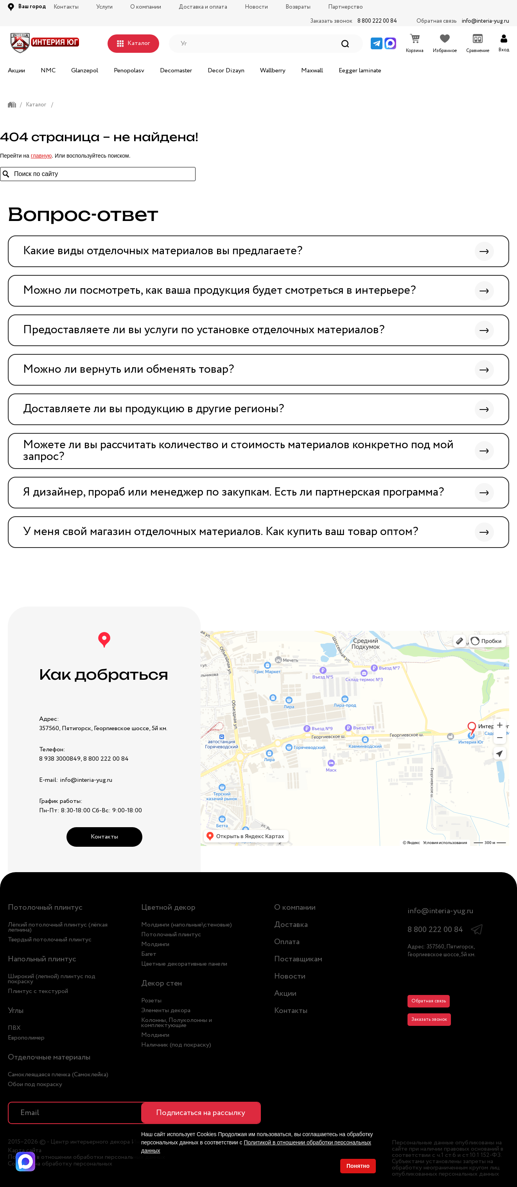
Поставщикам (298, 959)
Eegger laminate (360, 70)
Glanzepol (84, 70)
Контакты (66, 7)
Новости (256, 7)
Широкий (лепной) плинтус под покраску (51, 979)
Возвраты (298, 7)
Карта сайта (24, 1150)
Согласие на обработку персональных (60, 1164)
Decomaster (176, 70)
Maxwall (312, 70)
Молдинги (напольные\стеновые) (186, 924)
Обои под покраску (35, 1084)
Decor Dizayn (226, 70)
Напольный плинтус (42, 959)
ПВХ (14, 1028)
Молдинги (155, 944)
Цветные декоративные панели (184, 963)
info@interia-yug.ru (485, 21)
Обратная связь (428, 1001)
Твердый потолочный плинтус (50, 939)
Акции (16, 70)
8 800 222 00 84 (377, 21)
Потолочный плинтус (45, 907)
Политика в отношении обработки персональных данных (86, 1157)
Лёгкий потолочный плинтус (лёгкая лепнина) (58, 927)
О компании (145, 7)
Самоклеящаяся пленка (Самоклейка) (58, 1074)
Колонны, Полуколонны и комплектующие (176, 1023)
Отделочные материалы (49, 1057)
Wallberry (272, 70)
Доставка (291, 924)
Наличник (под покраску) (176, 1044)
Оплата (287, 942)
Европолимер (26, 1037)
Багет (148, 954)
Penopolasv (129, 70)
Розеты (151, 1000)
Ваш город (32, 7)
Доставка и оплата (203, 7)
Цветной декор (168, 907)
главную (41, 156)
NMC (48, 70)
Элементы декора (165, 1010)
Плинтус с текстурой (38, 991)
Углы (15, 1010)
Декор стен (161, 983)
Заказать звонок (429, 1019)
